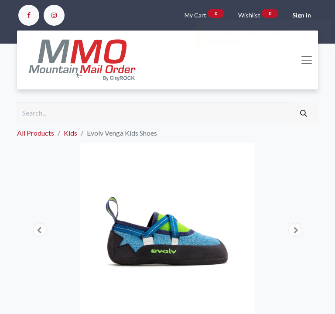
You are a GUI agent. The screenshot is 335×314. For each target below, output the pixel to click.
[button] (39, 230)
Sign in (301, 15)
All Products (35, 133)
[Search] (303, 112)
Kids (70, 133)
